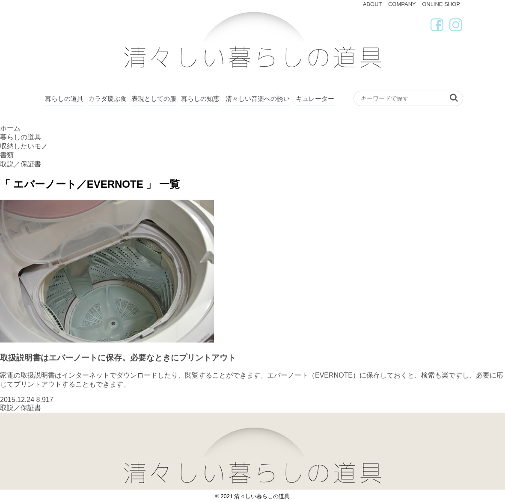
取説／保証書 (20, 407)
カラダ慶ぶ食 (107, 98)
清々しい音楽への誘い (258, 98)
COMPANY (402, 4)
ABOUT (372, 4)
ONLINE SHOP (441, 4)
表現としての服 (153, 98)
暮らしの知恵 (200, 98)
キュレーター (315, 98)
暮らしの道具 (64, 98)
